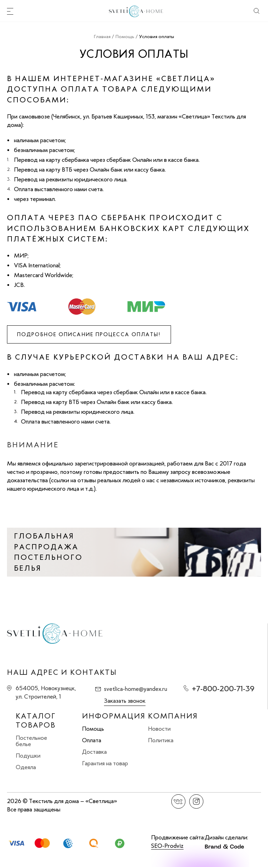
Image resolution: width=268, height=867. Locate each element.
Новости (159, 728)
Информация (114, 716)
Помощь (93, 728)
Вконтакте (178, 801)
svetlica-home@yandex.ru (135, 688)
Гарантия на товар (105, 763)
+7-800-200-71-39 (223, 688)
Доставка (94, 751)
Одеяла (26, 767)
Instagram (196, 801)
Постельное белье (31, 740)
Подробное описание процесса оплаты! (89, 334)
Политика (160, 740)
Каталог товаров (36, 720)
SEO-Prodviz (167, 845)
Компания (173, 716)
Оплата (91, 740)
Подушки (28, 755)
